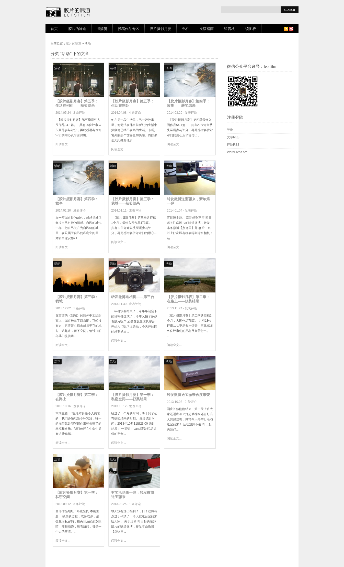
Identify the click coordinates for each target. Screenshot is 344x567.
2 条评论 (79, 112)
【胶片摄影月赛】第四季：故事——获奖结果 (188, 103)
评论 (233, 144)
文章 (233, 137)
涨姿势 (102, 29)
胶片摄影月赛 (160, 29)
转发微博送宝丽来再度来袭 (188, 395)
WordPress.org (237, 152)
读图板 (250, 29)
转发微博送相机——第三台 (132, 297)
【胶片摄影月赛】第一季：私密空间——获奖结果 (132, 397)
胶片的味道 (77, 29)
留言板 (229, 29)
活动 (57, 68)
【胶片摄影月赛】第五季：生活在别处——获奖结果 (76, 103)
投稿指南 (206, 29)
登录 (230, 130)
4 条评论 (135, 112)
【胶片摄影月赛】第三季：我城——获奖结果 (132, 201)
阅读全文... (62, 144)
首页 (54, 29)
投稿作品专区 (128, 29)
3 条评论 (79, 504)
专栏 (185, 29)
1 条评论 (79, 308)
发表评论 (191, 112)
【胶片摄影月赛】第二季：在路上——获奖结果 (188, 299)
